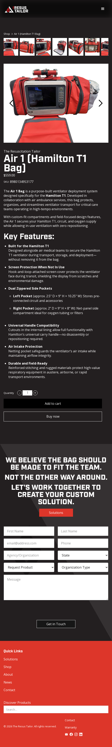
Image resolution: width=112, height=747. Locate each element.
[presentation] (52, 610)
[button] (102, 8)
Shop (7, 667)
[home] (16, 9)
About (8, 674)
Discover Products (17, 702)
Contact (9, 690)
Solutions (56, 512)
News (8, 682)
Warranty (71, 727)
